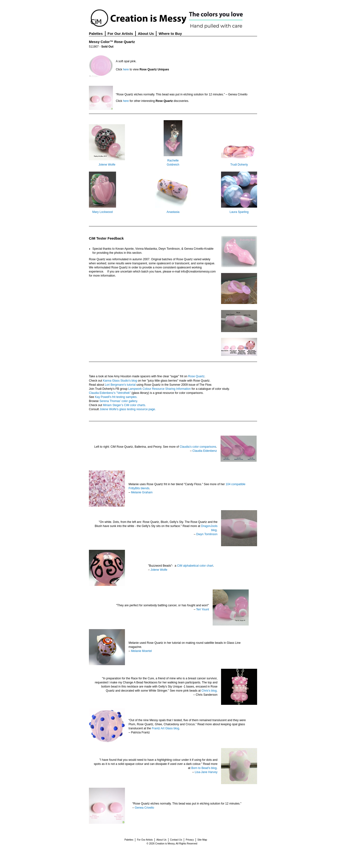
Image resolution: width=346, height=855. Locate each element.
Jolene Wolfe (107, 164)
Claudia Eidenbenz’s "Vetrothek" (110, 393)
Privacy (190, 839)
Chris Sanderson (206, 694)
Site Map (202, 839)
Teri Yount (202, 609)
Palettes (96, 33)
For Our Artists (120, 33)
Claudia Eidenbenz (204, 450)
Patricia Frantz (140, 732)
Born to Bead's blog (204, 768)
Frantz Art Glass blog (165, 728)
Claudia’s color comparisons (198, 446)
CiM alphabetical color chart (195, 565)
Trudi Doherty (239, 164)
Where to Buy (170, 33)
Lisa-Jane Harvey (206, 772)
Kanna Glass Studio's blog (120, 380)
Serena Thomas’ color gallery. (118, 401)
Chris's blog (208, 690)
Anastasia (173, 212)
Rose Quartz (196, 376)
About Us (146, 33)
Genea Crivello (144, 807)
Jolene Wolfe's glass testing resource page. (128, 409)
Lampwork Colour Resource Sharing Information (159, 388)
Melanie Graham (142, 492)
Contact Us (176, 839)
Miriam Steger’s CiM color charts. (124, 405)
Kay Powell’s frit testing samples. (116, 397)
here (126, 69)
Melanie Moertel (141, 651)
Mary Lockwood (102, 212)
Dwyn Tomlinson (206, 534)
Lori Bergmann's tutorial (120, 384)
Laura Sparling (238, 212)
